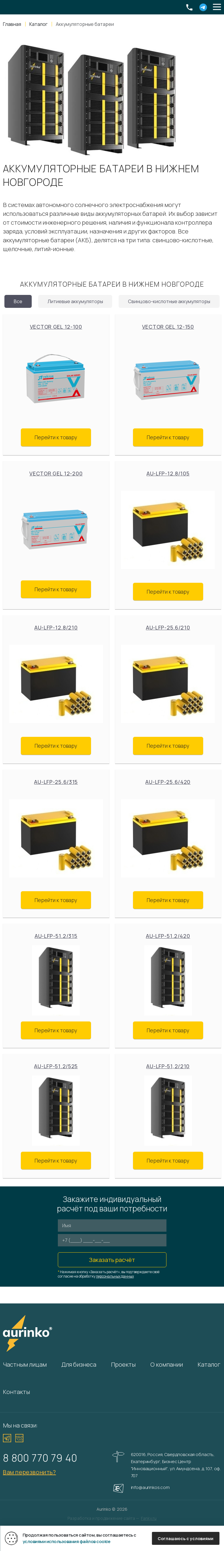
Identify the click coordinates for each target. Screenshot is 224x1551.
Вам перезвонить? (29, 1472)
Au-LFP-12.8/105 (168, 473)
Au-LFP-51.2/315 (56, 935)
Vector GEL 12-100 (56, 326)
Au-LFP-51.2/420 (168, 935)
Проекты (123, 1364)
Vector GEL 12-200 (55, 473)
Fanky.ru (148, 1518)
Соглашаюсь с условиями (185, 1538)
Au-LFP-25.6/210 (168, 627)
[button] (217, 7)
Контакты (16, 1392)
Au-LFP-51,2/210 (168, 1066)
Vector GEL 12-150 (168, 326)
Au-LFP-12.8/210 (56, 627)
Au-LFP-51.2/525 (56, 1066)
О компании (166, 1364)
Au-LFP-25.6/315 (56, 781)
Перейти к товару (56, 437)
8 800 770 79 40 (40, 1458)
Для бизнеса (78, 1364)
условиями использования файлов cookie (66, 1541)
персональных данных (115, 1276)
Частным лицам (25, 1364)
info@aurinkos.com (150, 1487)
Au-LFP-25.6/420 (168, 781)
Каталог (209, 1364)
